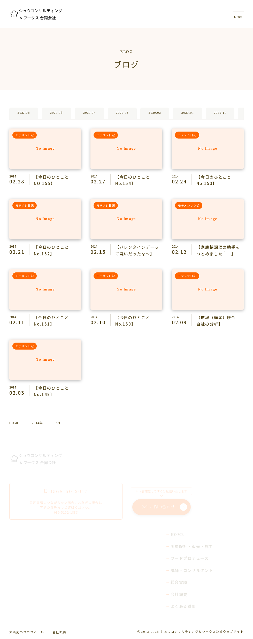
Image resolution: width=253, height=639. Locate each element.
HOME (14, 422)
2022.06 (24, 113)
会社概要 (59, 632)
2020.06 (56, 113)
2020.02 (155, 113)
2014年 (37, 422)
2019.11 (220, 113)
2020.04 (89, 113)
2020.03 (122, 113)
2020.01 (187, 113)
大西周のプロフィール (26, 632)
